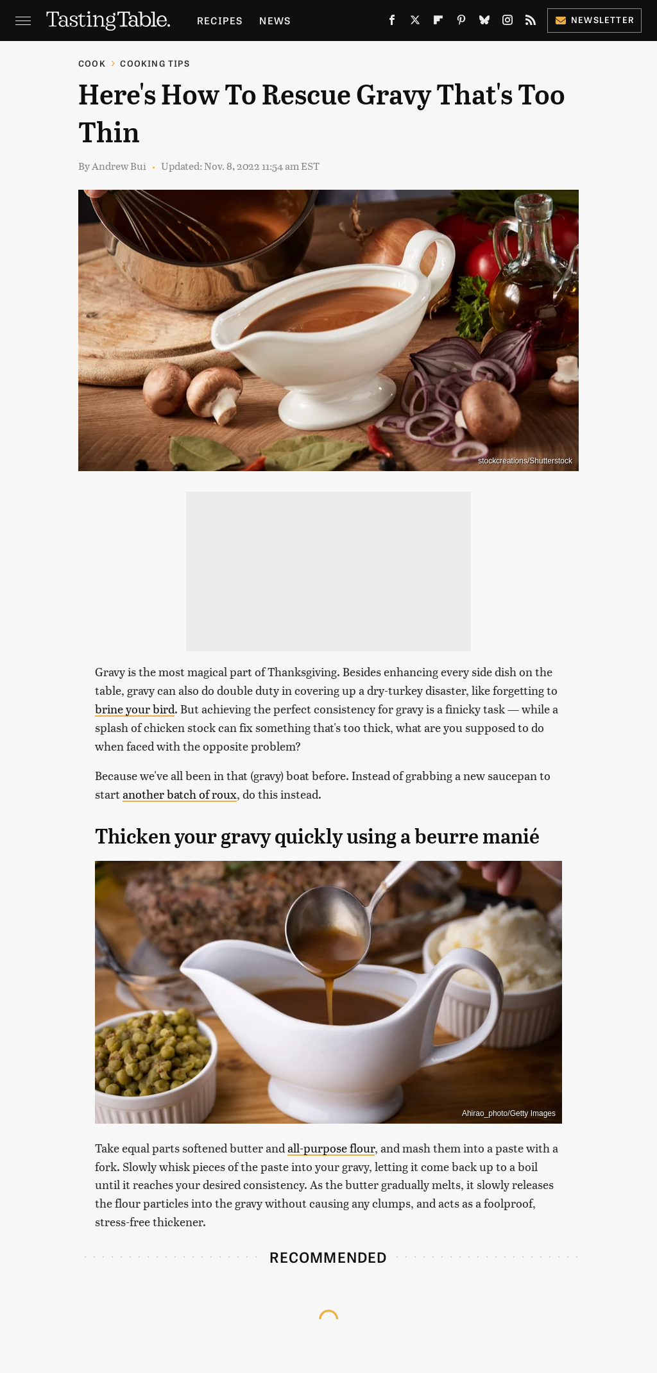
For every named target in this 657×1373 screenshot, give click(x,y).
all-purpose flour (331, 1148)
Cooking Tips (154, 63)
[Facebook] (392, 22)
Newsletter (594, 19)
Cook (92, 63)
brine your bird (135, 709)
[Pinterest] (461, 22)
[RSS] (530, 22)
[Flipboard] (438, 22)
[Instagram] (507, 22)
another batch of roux (180, 794)
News (275, 20)
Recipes (220, 20)
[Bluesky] (484, 22)
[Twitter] (415, 22)
